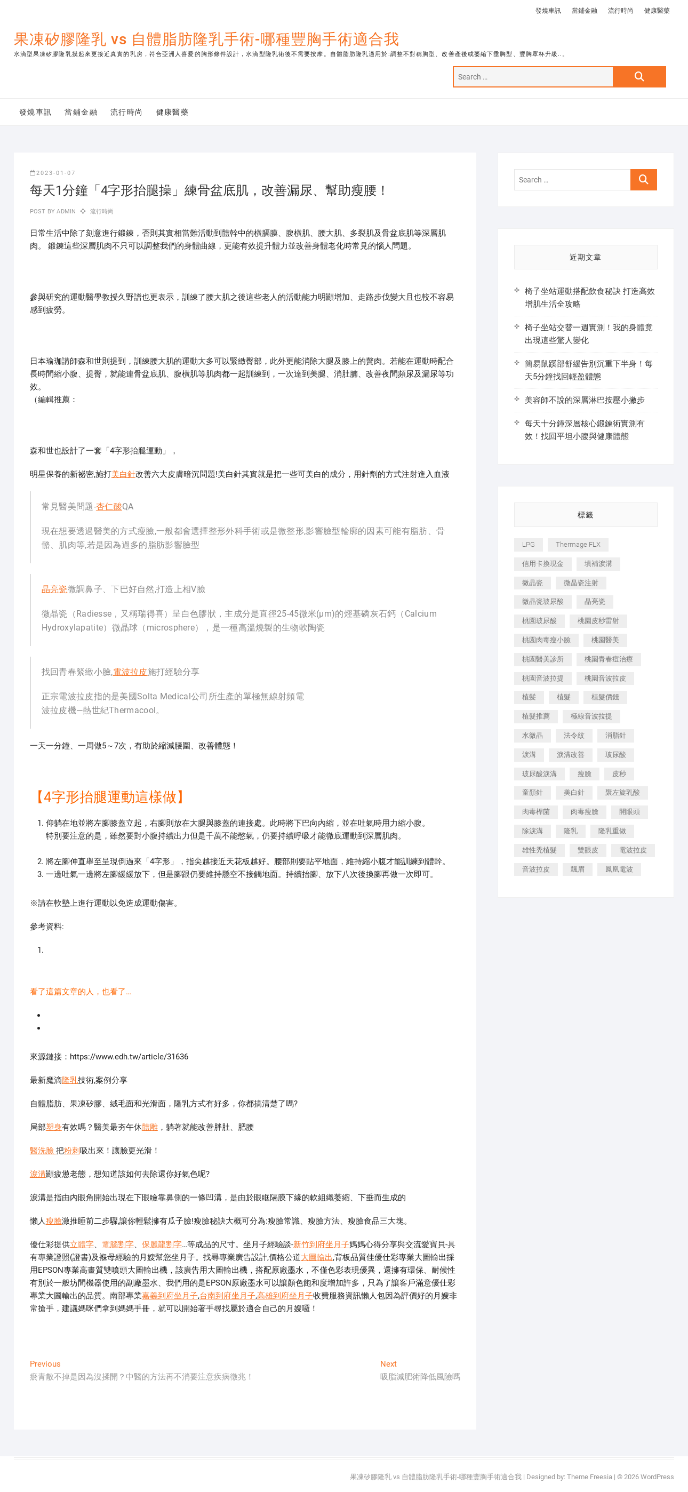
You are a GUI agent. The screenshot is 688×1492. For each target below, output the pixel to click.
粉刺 (72, 1150)
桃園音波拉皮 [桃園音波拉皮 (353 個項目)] (605, 678)
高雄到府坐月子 (285, 1295)
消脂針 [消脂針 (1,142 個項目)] (615, 735)
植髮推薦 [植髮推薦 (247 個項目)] (536, 716)
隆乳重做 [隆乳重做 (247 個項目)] (612, 831)
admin (65, 211)
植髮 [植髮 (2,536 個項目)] (564, 697)
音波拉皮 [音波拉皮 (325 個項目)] (536, 869)
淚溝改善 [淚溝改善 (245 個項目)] (571, 755)
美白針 (123, 474)
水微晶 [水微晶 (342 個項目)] (532, 735)
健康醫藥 (657, 10)
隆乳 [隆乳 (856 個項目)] (571, 831)
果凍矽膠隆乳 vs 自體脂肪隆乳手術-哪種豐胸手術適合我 (206, 39)
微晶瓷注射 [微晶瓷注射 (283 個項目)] (581, 583)
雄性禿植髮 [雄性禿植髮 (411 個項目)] (539, 850)
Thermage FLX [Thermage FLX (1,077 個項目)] (578, 544)
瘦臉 (54, 1221)
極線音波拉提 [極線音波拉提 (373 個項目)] (591, 716)
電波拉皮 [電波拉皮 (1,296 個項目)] (633, 850)
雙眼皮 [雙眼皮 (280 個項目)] (588, 850)
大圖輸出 (317, 1257)
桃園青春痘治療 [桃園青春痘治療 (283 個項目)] (609, 659)
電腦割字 (118, 1244)
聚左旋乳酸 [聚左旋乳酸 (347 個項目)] (622, 792)
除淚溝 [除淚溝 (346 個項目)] (532, 831)
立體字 (82, 1244)
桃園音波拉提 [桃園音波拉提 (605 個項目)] (543, 678)
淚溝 (38, 1174)
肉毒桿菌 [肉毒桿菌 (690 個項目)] (536, 812)
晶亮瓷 (55, 589)
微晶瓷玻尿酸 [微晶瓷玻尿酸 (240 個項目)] (543, 601)
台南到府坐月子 (227, 1295)
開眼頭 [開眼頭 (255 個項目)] (629, 812)
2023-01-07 (53, 173)
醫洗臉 (43, 1150)
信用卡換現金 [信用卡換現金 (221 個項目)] (543, 564)
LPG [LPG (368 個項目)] (528, 544)
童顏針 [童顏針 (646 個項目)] (532, 792)
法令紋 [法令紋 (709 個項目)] (574, 735)
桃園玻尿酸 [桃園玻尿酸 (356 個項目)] (539, 621)
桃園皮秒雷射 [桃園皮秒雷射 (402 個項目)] (598, 621)
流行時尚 (621, 10)
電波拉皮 (130, 672)
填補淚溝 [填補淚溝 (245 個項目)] (598, 564)
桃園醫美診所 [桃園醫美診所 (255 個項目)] (543, 659)
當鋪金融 (584, 10)
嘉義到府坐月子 (170, 1295)
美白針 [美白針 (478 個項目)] (574, 792)
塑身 (54, 1127)
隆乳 (70, 1080)
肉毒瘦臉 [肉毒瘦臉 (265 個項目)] (584, 812)
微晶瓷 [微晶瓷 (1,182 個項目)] (532, 583)
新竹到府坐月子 (321, 1244)
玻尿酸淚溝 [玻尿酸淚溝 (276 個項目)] (539, 774)
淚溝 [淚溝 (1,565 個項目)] (529, 755)
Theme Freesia (589, 1477)
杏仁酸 (109, 506)
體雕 (150, 1127)
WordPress (657, 1477)
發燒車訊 (548, 10)
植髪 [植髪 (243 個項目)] (529, 697)
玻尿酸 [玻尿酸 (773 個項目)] (615, 755)
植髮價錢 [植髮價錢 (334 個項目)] (605, 697)
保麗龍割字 (162, 1244)
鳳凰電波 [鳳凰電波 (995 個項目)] (619, 869)
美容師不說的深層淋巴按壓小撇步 (585, 400)
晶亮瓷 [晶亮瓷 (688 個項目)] (595, 601)
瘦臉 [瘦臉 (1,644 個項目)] (584, 774)
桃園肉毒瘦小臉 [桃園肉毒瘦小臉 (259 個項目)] (546, 640)
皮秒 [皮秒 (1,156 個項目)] (619, 774)
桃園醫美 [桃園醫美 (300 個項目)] (605, 640)
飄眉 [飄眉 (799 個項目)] (578, 869)
